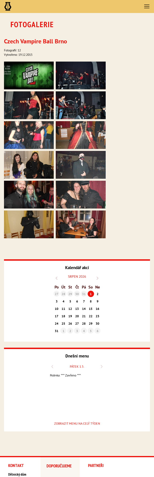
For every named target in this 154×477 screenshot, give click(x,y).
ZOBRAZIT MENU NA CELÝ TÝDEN (77, 357)
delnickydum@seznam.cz (21, 440)
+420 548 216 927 (18, 433)
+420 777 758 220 (18, 437)
